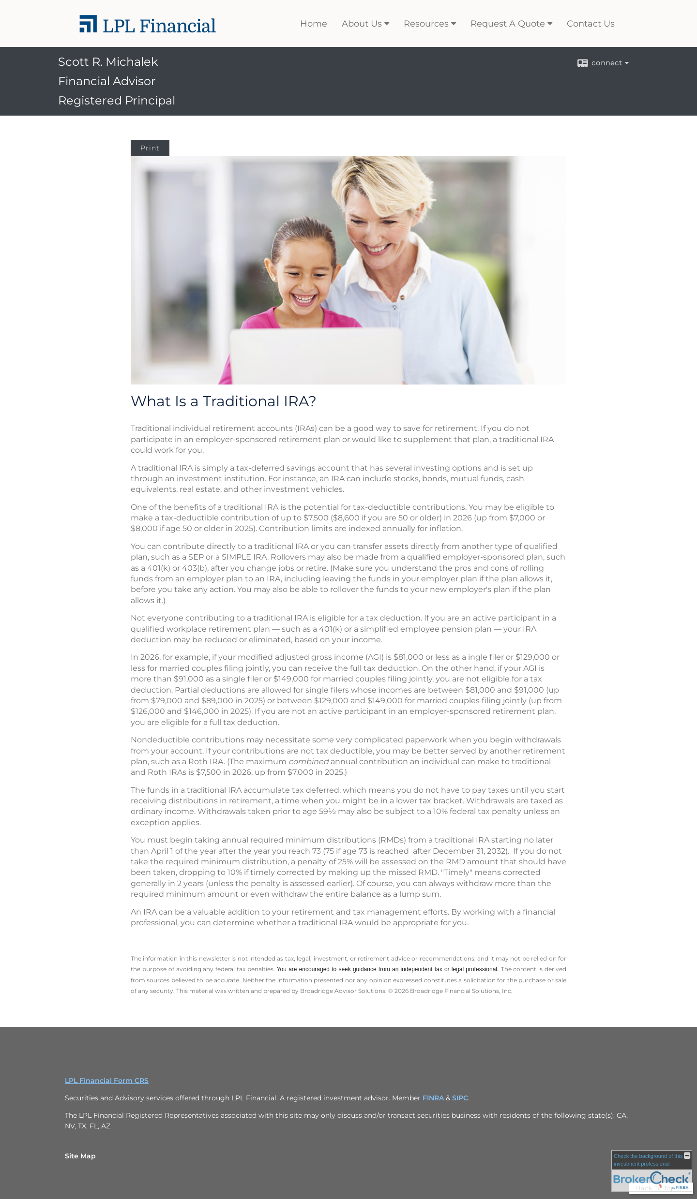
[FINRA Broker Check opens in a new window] (651, 1171)
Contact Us (591, 23)
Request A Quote (507, 23)
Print (150, 148)
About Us (362, 23)
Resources (426, 23)
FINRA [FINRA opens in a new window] (433, 1098)
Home (313, 23)
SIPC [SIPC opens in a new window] (460, 1098)
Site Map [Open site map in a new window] (80, 1156)
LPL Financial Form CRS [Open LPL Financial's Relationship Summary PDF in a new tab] (107, 1080)
